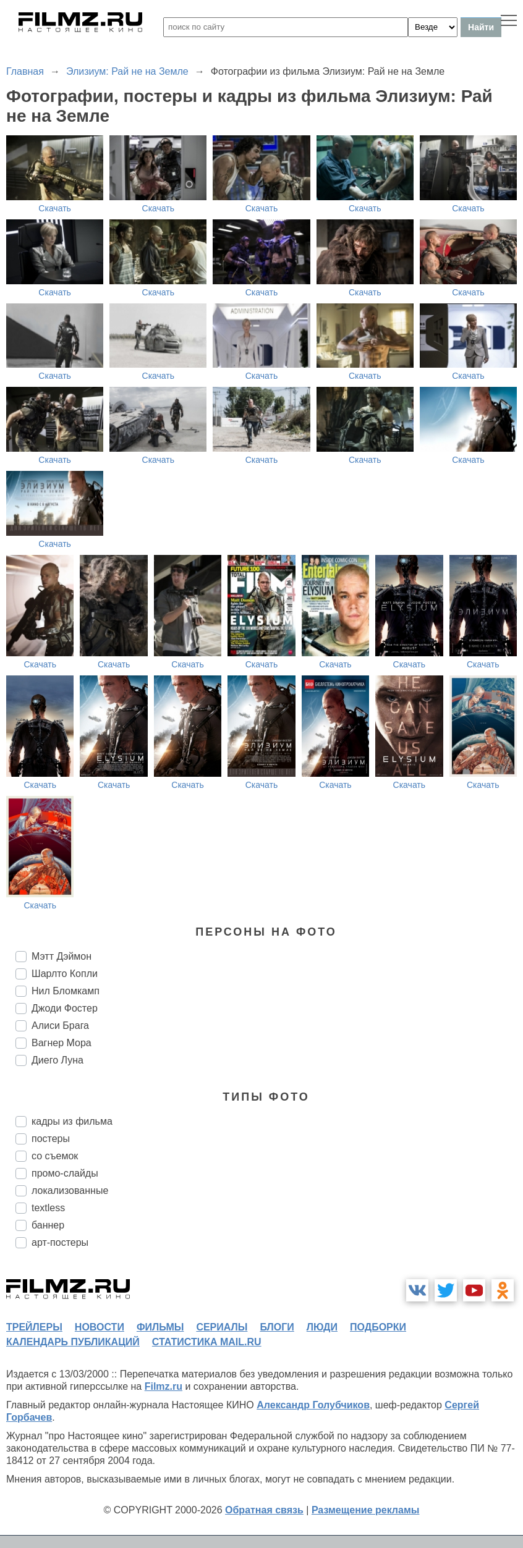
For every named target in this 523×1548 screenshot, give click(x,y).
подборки (378, 1327)
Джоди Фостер (65, 1008)
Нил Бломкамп (66, 991)
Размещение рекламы (366, 1510)
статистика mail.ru (207, 1342)
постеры (51, 1138)
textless (48, 1208)
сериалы (221, 1327)
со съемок (55, 1156)
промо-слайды (65, 1173)
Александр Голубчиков (313, 1405)
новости (99, 1327)
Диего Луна (57, 1060)
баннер (48, 1225)
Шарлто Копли (65, 973)
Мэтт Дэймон (61, 956)
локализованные (70, 1190)
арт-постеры (60, 1242)
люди (322, 1327)
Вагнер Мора (61, 1043)
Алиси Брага (60, 1025)
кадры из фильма (72, 1121)
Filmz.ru (163, 1386)
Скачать (54, 208)
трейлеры (34, 1327)
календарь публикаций (73, 1342)
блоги (277, 1327)
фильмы (160, 1327)
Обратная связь (264, 1510)
